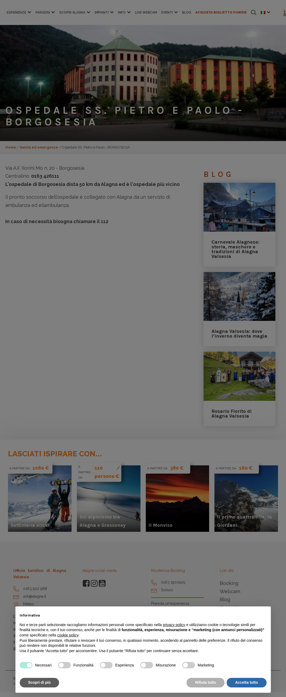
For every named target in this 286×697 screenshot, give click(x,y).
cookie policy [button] (67, 635)
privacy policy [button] (174, 625)
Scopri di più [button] (39, 682)
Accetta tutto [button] (246, 682)
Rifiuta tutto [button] (205, 682)
